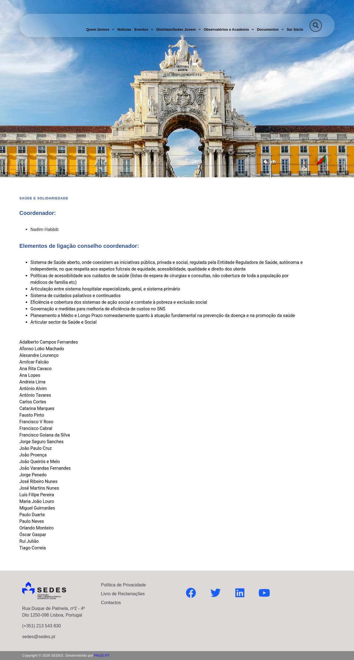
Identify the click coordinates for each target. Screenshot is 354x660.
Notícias (124, 29)
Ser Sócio (295, 29)
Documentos (270, 29)
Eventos (143, 29)
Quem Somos (100, 29)
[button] (315, 25)
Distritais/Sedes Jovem (178, 29)
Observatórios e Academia (229, 29)
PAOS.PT (101, 655)
